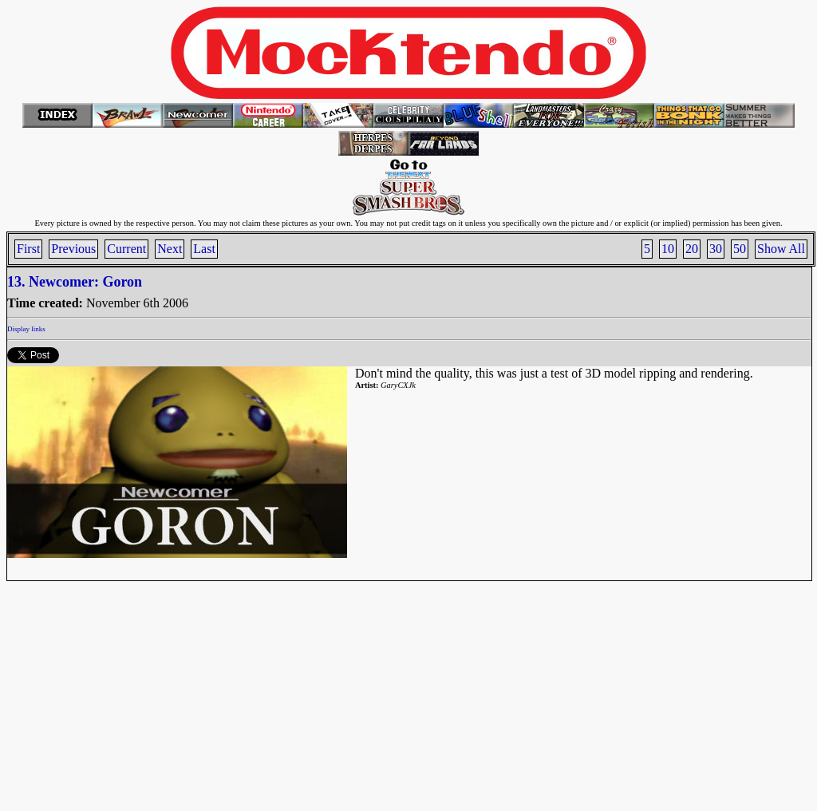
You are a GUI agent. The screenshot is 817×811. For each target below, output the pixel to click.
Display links (26, 329)
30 (715, 248)
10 (667, 248)
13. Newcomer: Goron (74, 282)
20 (691, 248)
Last (204, 248)
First (28, 248)
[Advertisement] (408, 693)
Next (169, 248)
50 (739, 248)
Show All (781, 248)
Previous (73, 248)
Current (126, 248)
